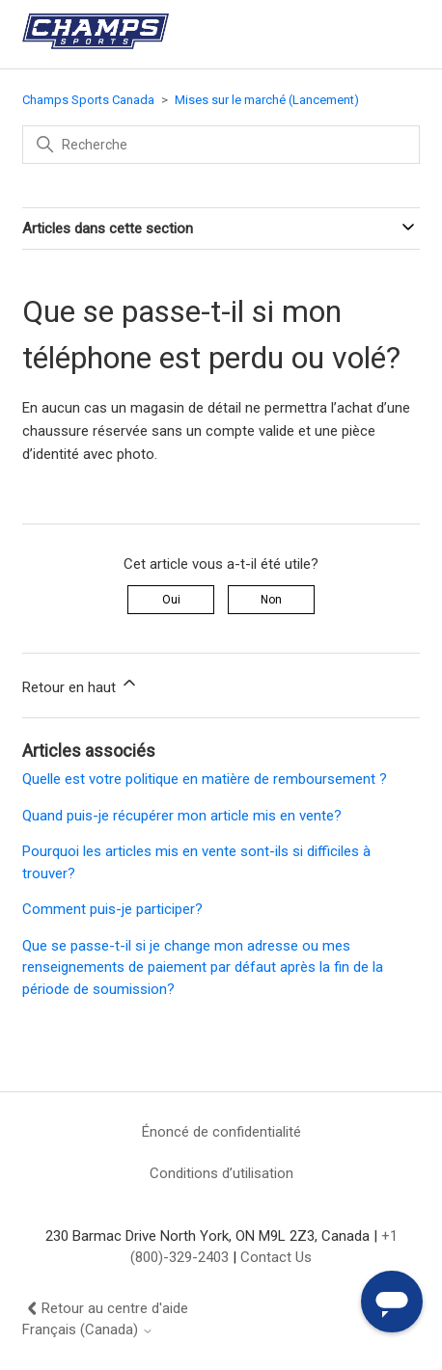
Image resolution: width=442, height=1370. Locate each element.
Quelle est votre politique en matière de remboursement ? (204, 779)
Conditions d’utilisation (221, 1173)
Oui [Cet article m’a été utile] (171, 599)
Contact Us (276, 1257)
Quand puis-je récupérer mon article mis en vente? (182, 815)
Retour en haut (80, 684)
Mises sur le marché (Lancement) (267, 100)
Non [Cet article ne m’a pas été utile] (271, 599)
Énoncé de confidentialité (221, 1132)
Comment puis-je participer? (112, 909)
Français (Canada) (87, 1330)
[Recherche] (221, 144)
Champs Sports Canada (88, 100)
